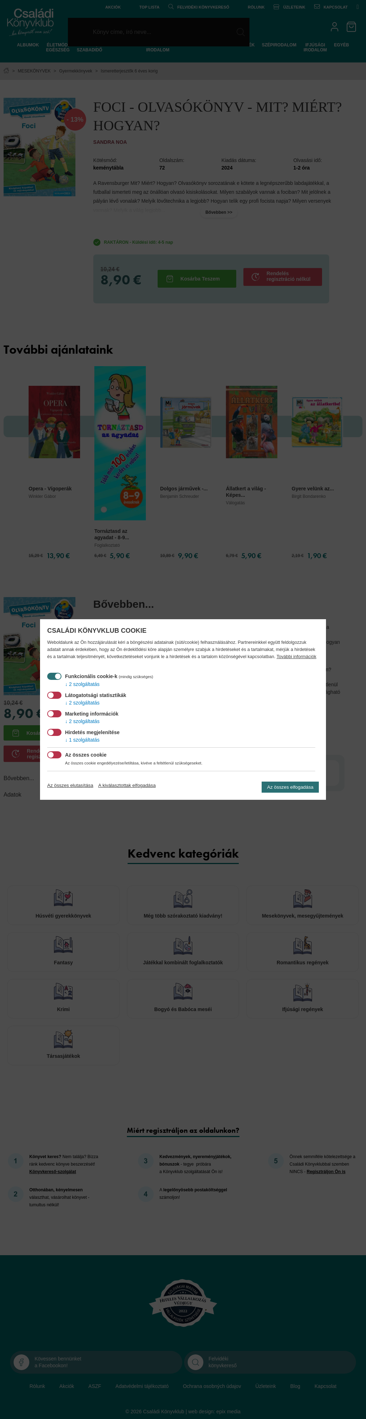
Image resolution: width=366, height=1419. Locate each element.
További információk (296, 656)
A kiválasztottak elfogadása (127, 785)
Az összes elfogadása (290, 787)
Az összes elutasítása (70, 785)
